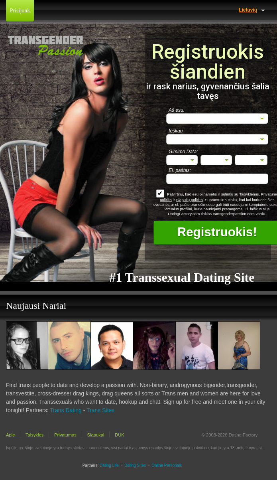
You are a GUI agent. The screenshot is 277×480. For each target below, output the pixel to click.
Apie (10, 435)
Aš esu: (177, 110)
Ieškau (176, 131)
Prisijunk (20, 11)
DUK (119, 435)
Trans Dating (66, 410)
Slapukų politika (189, 200)
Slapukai (95, 435)
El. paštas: (180, 170)
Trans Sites (100, 410)
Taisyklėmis (249, 194)
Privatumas (65, 435)
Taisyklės (34, 435)
